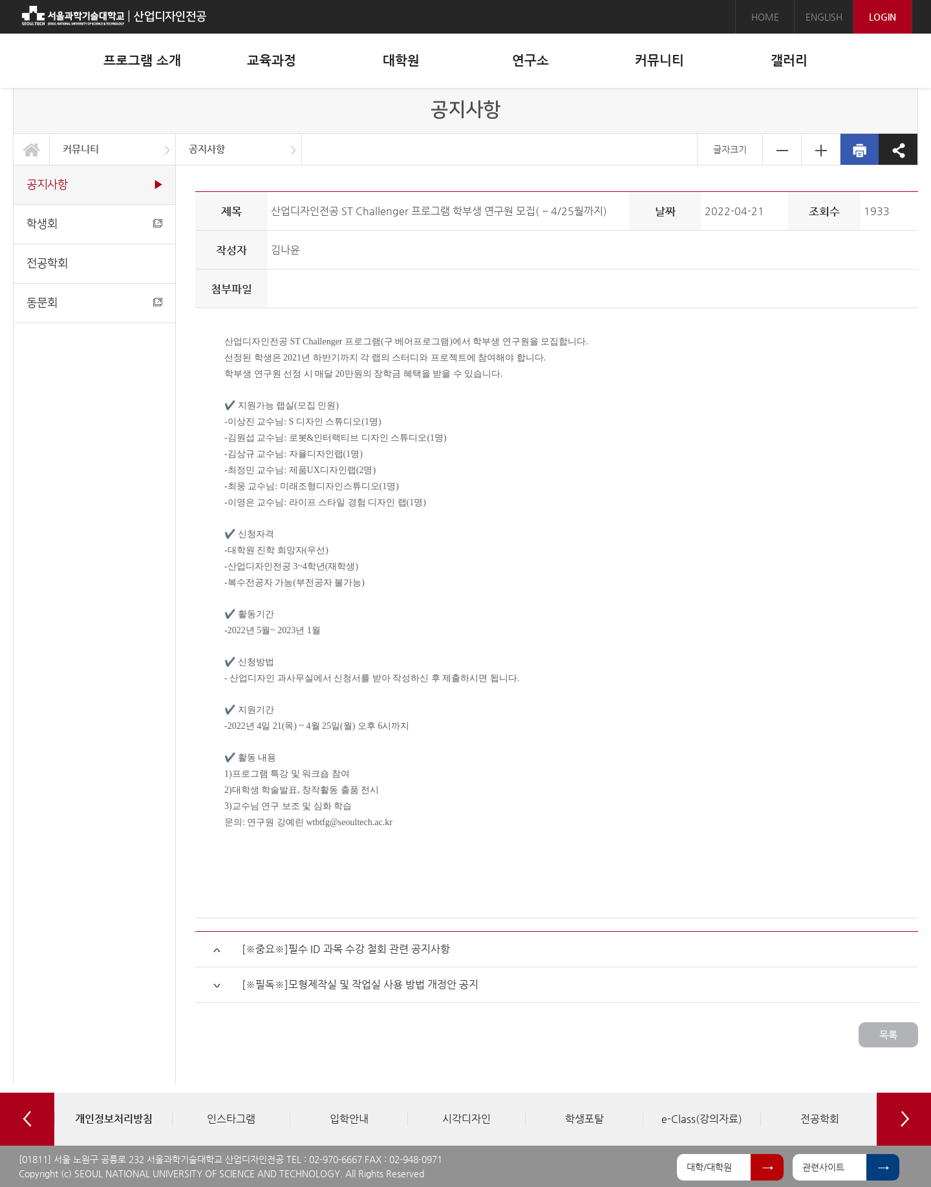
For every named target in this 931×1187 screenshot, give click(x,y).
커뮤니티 (81, 148)
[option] (113, 1119)
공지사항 (207, 148)
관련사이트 (823, 1167)
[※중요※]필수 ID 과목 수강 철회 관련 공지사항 (346, 949)
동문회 (94, 303)
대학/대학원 (709, 1167)
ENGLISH (824, 17)
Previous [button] (27, 1119)
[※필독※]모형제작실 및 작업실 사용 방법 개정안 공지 (360, 984)
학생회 (94, 224)
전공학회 (47, 263)
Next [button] (904, 1119)
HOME (765, 17)
